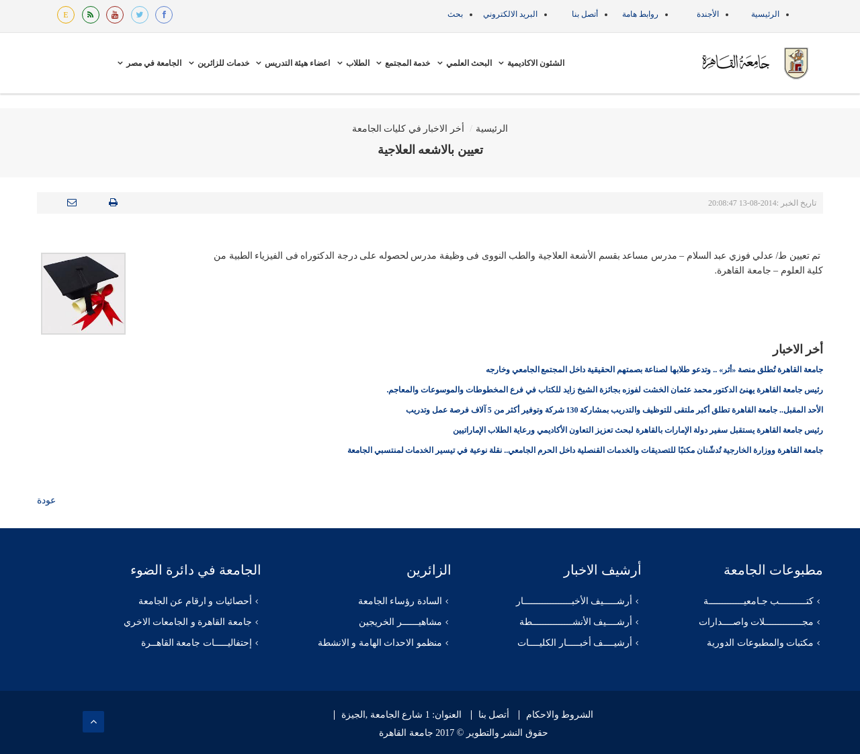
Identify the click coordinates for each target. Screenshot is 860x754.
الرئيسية (765, 14)
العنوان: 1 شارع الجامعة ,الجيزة (401, 715)
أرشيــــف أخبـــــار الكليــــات (574, 643)
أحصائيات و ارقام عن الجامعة (195, 601)
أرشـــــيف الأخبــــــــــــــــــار (574, 601)
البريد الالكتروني (510, 14)
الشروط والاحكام (560, 715)
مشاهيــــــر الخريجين (400, 622)
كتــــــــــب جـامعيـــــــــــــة (758, 601)
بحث (455, 14)
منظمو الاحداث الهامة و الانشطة (380, 643)
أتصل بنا (585, 14)
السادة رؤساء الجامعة (400, 601)
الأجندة (708, 14)
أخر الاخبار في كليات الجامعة (408, 129)
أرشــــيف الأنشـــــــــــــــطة (576, 622)
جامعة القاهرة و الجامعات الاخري (188, 622)
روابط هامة (640, 14)
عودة (46, 500)
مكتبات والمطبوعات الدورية (760, 643)
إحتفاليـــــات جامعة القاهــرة (196, 643)
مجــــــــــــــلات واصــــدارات (756, 622)
